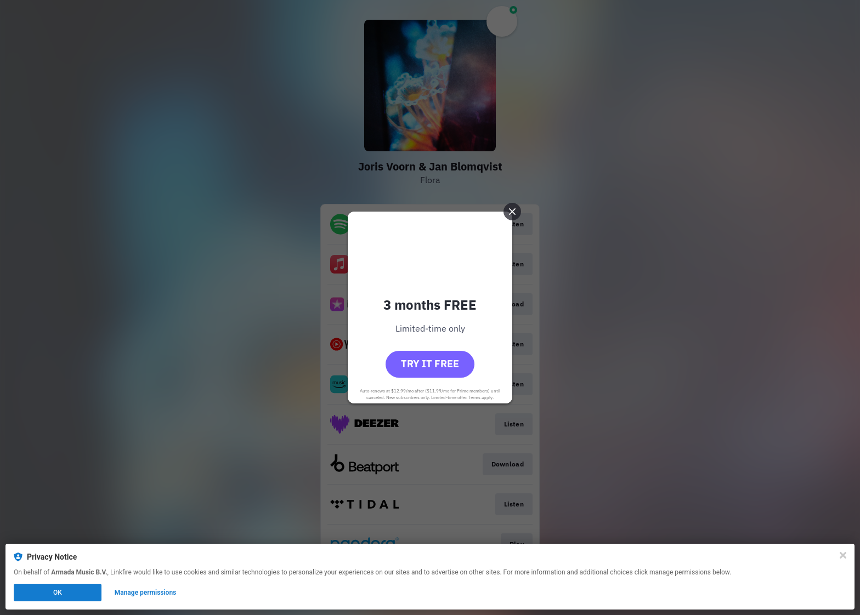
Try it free (430, 363)
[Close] (843, 555)
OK (57, 592)
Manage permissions (146, 592)
